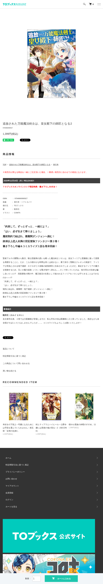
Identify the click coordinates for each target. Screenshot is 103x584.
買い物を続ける (9, 371)
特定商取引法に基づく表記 (14, 356)
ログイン (9, 500)
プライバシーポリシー (15, 472)
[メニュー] (99, 4)
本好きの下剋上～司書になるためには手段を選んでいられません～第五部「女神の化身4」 (18, 427)
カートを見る (11, 507)
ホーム (8, 458)
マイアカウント (12, 486)
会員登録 (9, 493)
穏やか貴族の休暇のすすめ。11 (82, 424)
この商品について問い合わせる (16, 363)
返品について (8, 349)
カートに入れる (61, 578)
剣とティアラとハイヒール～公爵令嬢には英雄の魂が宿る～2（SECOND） (51, 427)
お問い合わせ (11, 479)
